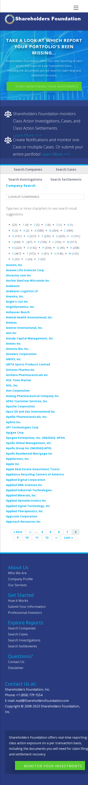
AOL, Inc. (12, 385)
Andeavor (13, 286)
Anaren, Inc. (14, 265)
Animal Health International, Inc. (29, 317)
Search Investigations (24, 640)
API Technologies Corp (22, 427)
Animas (11, 322)
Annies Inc (13, 343)
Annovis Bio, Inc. (17, 349)
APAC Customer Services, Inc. (27, 401)
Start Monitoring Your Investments (47, 86)
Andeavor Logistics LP (22, 291)
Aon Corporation (18, 390)
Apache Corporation (20, 406)
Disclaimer (16, 668)
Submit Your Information (27, 606)
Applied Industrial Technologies (29, 490)
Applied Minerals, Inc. (21, 495)
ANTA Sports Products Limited (28, 364)
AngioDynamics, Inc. (20, 307)
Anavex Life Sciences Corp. (25, 270)
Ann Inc (11, 333)
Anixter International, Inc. (24, 328)
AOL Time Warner (18, 380)
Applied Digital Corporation (25, 480)
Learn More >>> (56, 154)
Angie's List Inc (17, 301)
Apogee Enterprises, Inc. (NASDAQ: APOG (35, 438)
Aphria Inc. (13, 422)
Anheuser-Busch (18, 312)
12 (48, 537)
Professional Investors (25, 612)
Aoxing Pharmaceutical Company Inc (32, 396)
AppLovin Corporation (21, 516)
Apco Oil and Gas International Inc (30, 411)
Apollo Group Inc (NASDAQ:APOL (29, 448)
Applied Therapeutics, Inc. (25, 511)
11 (38, 537)
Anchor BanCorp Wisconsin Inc (27, 280)
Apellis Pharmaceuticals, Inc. (26, 417)
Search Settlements (22, 646)
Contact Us (16, 662)
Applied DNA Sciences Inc (24, 485)
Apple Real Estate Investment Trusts (33, 469)
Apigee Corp (15, 432)
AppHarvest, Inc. (18, 459)
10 (28, 537)
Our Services (17, 585)
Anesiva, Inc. (15, 296)
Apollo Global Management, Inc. (29, 443)
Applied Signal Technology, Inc (28, 506)
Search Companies (28, 169)
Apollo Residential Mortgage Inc (29, 453)
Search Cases (66, 169)
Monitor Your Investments (53, 766)
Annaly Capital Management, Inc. (30, 338)
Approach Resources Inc (23, 521)
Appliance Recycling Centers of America (35, 474)
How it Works (18, 600)
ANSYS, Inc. (14, 359)
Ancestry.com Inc (18, 275)
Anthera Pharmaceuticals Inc (27, 375)
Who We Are (17, 573)
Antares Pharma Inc (20, 370)
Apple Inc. (13, 464)
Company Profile (20, 579)
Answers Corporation (21, 354)
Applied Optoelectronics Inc (26, 500)
